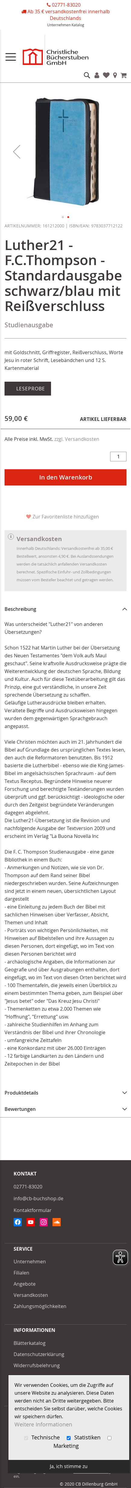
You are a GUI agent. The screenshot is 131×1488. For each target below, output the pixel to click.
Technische (43, 1437)
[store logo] (65, 51)
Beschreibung (20, 609)
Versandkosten (31, 1295)
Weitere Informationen (43, 1424)
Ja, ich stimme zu (69, 1466)
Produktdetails (21, 1092)
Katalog (78, 24)
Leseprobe (30, 388)
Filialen (115, 75)
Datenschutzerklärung (39, 1354)
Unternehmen (59, 24)
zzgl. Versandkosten (76, 439)
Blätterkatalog (30, 1343)
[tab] (65, 609)
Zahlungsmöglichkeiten (40, 1306)
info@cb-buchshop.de (38, 1198)
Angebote (25, 1284)
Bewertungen (20, 1109)
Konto (97, 75)
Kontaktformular (33, 1210)
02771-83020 (66, 5)
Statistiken (84, 1437)
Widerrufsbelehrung (37, 1365)
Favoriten (106, 75)
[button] (17, 152)
